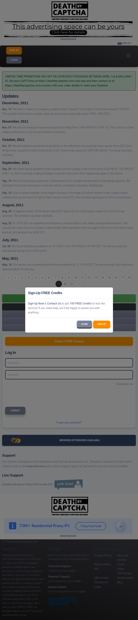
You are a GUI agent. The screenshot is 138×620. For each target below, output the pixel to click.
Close (84, 324)
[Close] (109, 293)
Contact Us (54, 303)
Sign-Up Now (36, 303)
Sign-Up (101, 324)
